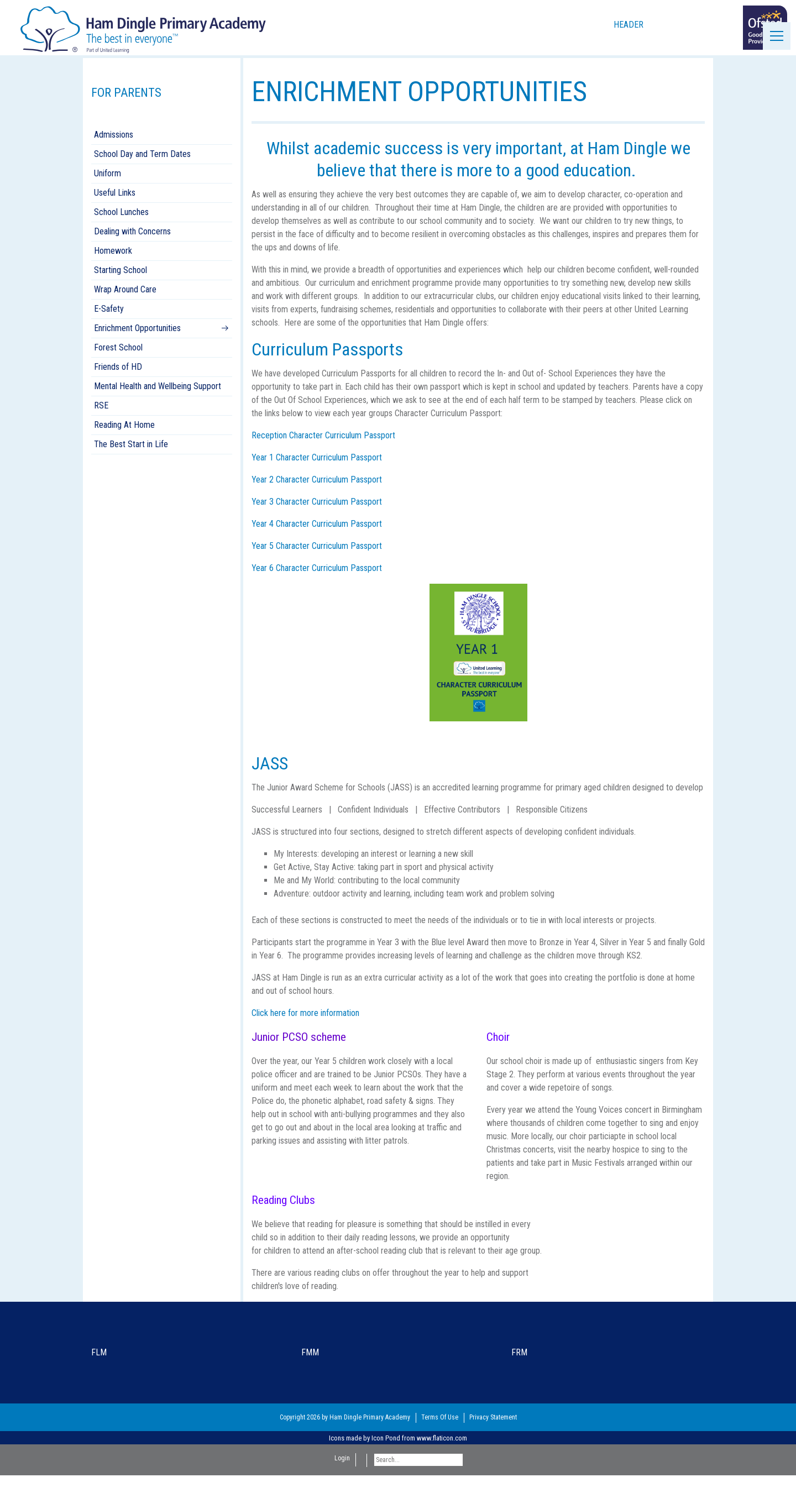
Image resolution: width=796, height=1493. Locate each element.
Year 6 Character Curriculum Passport (317, 568)
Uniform (107, 173)
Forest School (118, 347)
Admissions (113, 134)
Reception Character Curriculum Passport (323, 435)
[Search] (418, 1459)
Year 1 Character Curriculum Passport (317, 457)
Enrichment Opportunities (137, 328)
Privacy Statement (493, 1417)
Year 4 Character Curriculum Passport (317, 523)
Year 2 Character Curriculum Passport (317, 479)
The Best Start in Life (131, 444)
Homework (113, 250)
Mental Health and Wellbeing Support (157, 386)
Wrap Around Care (125, 289)
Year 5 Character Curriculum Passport (317, 546)
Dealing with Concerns (132, 231)
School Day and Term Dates (142, 154)
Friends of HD (118, 367)
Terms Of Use (439, 1417)
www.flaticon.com (442, 1438)
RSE (101, 405)
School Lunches (121, 212)
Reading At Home (124, 425)
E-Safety (109, 308)
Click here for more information (305, 1013)
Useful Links (114, 192)
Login (342, 1458)
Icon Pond (385, 1438)
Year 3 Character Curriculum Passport (317, 501)
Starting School (120, 270)
